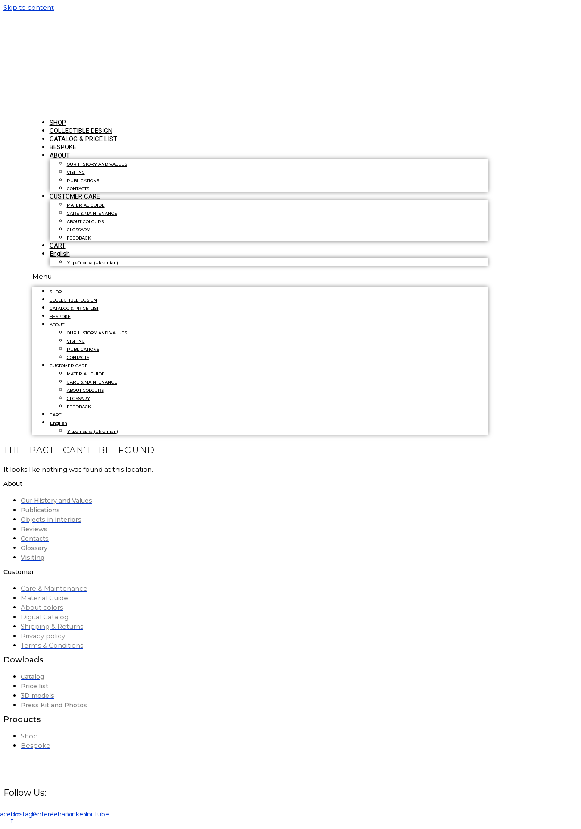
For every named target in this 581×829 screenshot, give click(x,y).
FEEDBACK (79, 238)
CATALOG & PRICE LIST (83, 139)
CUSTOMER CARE (75, 196)
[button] (260, 276)
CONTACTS (78, 357)
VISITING (76, 172)
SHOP (56, 292)
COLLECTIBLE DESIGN (73, 300)
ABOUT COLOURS (85, 221)
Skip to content (28, 7)
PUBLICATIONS (83, 180)
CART (55, 415)
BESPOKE (60, 316)
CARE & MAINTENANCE (92, 213)
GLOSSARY (78, 230)
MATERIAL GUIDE (86, 205)
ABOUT (60, 155)
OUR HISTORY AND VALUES (97, 164)
